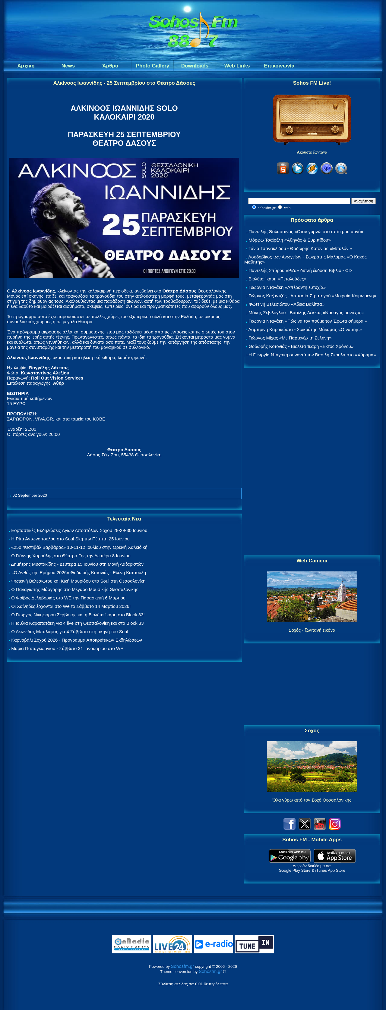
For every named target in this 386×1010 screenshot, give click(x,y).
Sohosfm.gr (182, 966)
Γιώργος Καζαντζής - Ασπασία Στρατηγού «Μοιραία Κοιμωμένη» (312, 295)
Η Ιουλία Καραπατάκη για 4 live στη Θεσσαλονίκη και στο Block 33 (77, 623)
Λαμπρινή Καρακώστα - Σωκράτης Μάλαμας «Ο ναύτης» (305, 329)
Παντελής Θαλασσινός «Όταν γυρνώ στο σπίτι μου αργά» (305, 231)
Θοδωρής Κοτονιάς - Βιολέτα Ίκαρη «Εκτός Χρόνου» (300, 346)
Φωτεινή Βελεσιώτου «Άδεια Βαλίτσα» (286, 304)
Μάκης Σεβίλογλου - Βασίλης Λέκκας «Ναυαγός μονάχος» (306, 312)
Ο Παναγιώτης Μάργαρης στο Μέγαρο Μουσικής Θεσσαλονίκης (74, 589)
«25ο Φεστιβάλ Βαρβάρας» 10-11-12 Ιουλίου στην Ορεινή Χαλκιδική (79, 547)
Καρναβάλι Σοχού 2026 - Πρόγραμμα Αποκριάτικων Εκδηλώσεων (76, 640)
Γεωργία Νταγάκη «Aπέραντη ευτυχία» (287, 287)
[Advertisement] (312, 462)
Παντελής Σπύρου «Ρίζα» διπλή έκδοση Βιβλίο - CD (300, 270)
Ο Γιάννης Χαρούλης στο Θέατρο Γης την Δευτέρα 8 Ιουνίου (70, 555)
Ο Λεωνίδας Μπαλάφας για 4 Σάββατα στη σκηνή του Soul (69, 631)
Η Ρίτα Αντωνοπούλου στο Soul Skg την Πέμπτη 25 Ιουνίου (70, 538)
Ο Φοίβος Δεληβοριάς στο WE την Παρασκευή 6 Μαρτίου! (69, 597)
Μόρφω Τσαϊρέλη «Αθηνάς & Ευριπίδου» (289, 239)
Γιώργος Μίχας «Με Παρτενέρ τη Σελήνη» (289, 337)
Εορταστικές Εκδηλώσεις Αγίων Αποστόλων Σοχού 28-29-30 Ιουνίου (79, 530)
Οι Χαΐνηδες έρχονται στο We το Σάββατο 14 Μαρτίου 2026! (71, 606)
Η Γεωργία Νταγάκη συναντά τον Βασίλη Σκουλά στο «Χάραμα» (312, 354)
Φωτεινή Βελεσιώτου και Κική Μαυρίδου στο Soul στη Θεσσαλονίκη (78, 580)
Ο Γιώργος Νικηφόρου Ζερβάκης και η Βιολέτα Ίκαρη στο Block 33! (78, 614)
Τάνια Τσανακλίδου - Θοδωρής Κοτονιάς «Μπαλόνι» (300, 248)
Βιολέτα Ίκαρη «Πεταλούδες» (277, 278)
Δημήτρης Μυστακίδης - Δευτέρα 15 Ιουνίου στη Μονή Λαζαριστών (77, 564)
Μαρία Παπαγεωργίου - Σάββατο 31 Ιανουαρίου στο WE (67, 648)
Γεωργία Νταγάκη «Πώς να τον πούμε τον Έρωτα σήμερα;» (307, 321)
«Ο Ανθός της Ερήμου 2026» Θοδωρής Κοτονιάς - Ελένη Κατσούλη (78, 572)
